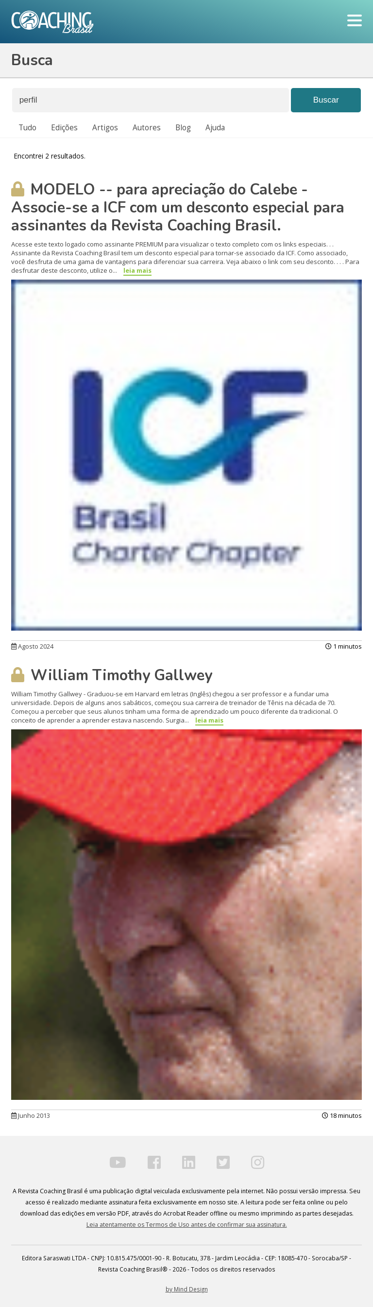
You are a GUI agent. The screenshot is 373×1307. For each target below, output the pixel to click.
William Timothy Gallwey (111, 675)
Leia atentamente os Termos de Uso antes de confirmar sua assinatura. (186, 1224)
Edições (64, 128)
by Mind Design (187, 1289)
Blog (183, 128)
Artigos (105, 128)
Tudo (27, 128)
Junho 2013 (30, 1115)
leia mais (137, 270)
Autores (147, 128)
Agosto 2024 (32, 646)
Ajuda (215, 128)
